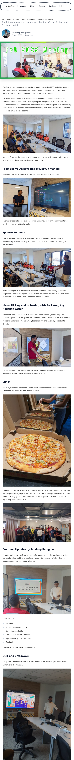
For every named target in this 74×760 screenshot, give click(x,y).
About (21, 6)
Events (42, 6)
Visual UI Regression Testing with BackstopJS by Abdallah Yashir (34, 307)
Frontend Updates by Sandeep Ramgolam (29, 549)
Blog (31, 6)
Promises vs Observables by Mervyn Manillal (31, 168)
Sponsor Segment (14, 232)
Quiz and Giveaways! (16, 656)
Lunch (7, 382)
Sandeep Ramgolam (21, 32)
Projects (55, 6)
